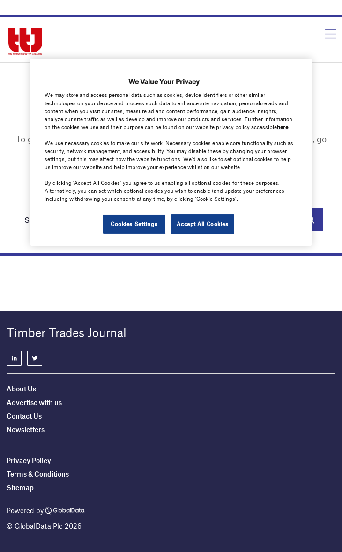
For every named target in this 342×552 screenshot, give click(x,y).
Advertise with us (34, 402)
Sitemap (20, 487)
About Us (21, 388)
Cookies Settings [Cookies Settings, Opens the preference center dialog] (134, 224)
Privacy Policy (29, 460)
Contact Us (24, 416)
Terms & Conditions (38, 474)
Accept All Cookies (202, 224)
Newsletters (26, 429)
